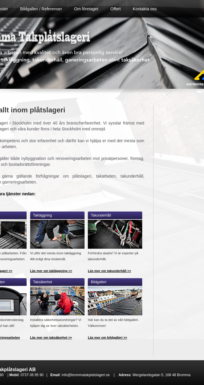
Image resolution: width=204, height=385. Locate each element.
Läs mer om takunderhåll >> (109, 271)
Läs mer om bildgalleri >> (107, 337)
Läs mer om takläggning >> (51, 271)
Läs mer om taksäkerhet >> (51, 337)
